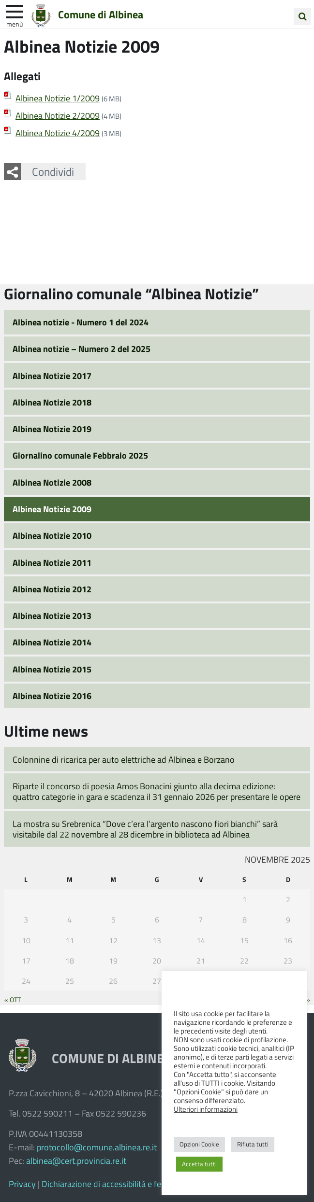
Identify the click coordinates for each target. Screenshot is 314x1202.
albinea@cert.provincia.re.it (76, 1160)
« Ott (12, 999)
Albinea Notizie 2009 (52, 509)
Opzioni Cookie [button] (199, 1144)
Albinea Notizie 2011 (52, 562)
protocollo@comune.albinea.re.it (97, 1147)
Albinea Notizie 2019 (52, 428)
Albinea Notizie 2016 (52, 695)
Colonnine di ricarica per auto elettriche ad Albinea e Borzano (124, 759)
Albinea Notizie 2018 (52, 402)
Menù (14, 23)
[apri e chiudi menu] (14, 10)
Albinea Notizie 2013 (52, 615)
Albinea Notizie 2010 (52, 535)
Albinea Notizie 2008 (52, 482)
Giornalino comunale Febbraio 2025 (80, 455)
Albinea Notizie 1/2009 (57, 98)
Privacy (22, 1183)
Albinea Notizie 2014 (52, 642)
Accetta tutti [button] (199, 1164)
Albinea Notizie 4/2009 (57, 133)
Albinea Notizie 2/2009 (57, 115)
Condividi (53, 171)
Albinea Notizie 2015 (52, 669)
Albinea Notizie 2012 (52, 589)
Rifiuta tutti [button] (253, 1144)
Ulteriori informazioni (206, 1109)
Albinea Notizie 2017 (52, 375)
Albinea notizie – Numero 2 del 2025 (81, 348)
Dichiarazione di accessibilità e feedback (114, 1183)
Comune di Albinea (100, 14)
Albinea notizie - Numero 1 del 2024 (81, 322)
